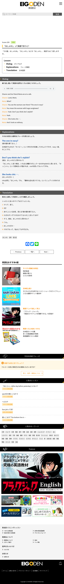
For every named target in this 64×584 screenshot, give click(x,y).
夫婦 (31, 432)
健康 (21, 435)
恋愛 (13, 442)
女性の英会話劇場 (39, 531)
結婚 (17, 435)
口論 (16, 442)
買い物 (38, 435)
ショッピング (41, 432)
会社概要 (35, 571)
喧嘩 (10, 439)
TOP (60, 564)
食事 (35, 432)
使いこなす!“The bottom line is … (14, 417)
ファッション (44, 435)
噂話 (3, 442)
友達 (27, 432)
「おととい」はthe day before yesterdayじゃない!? (20, 386)
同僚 (24, 432)
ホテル (25, 435)
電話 (16, 432)
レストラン (5, 435)
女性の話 (49, 439)
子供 (14, 435)
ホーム (5, 571)
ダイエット (35, 439)
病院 (54, 439)
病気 (10, 435)
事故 (57, 439)
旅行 (20, 432)
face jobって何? (7, 409)
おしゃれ (5, 237)
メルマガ (6, 549)
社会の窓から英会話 (9, 533)
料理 (33, 435)
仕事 (13, 432)
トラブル (15, 439)
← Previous (17, 252)
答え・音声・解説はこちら (31, 373)
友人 (54, 432)
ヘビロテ (5, 401)
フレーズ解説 (17, 67)
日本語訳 (15, 70)
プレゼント (22, 439)
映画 (3, 439)
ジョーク (8, 432)
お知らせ (6, 557)
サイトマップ (43, 571)
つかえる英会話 (8, 531)
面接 (7, 439)
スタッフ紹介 (7, 542)
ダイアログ (14, 63)
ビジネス (28, 439)
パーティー (49, 432)
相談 (30, 435)
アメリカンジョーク (40, 533)
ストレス (8, 442)
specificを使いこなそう (10, 394)
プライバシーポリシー (24, 571)
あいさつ (56, 435)
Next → (46, 252)
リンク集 (37, 542)
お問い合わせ (12, 571)
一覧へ (32, 252)
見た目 (15, 237)
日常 (10, 237)
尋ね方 (51, 435)
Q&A (36, 540)
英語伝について (8, 540)
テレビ (41, 439)
